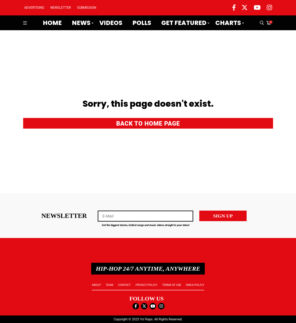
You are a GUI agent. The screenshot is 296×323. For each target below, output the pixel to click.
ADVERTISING (34, 8)
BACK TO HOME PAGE (148, 123)
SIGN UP (223, 216)
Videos (110, 23)
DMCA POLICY (195, 284)
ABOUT (96, 284)
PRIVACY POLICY (146, 284)
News (81, 23)
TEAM (109, 284)
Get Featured (183, 23)
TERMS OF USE (171, 284)
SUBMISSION (86, 8)
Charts (228, 23)
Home (52, 23)
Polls (141, 23)
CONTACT (124, 284)
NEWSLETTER (60, 8)
